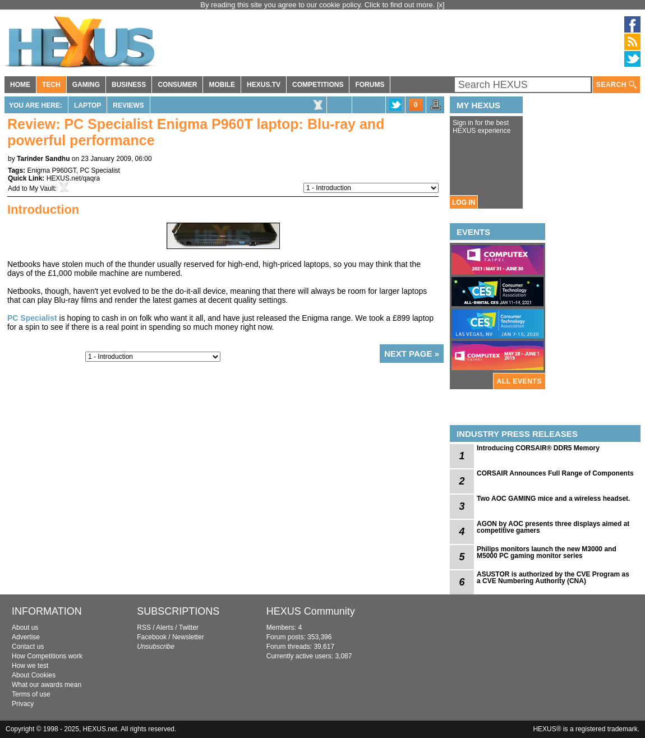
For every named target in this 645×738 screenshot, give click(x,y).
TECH (51, 85)
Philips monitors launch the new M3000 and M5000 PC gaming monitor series (546, 552)
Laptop (87, 105)
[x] (441, 5)
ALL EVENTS (519, 381)
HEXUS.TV (263, 85)
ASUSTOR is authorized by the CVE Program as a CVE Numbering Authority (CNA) (553, 577)
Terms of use (31, 694)
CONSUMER (177, 85)
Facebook (152, 637)
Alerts (164, 627)
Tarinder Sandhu (43, 159)
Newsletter (188, 637)
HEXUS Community (310, 611)
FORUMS (369, 85)
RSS (144, 627)
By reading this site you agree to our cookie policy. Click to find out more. (318, 5)
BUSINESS (129, 85)
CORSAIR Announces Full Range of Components (555, 473)
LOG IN (463, 202)
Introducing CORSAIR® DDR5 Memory (538, 448)
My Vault (42, 188)
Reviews (128, 105)
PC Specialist (100, 170)
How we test (30, 666)
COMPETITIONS (317, 85)
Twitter (189, 627)
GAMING (86, 85)
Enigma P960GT (51, 170)
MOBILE (222, 85)
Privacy (23, 704)
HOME (20, 85)
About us (25, 627)
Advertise (26, 637)
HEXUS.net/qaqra (73, 178)
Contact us (28, 647)
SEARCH (616, 85)
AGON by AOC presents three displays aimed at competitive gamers (553, 527)
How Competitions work (47, 656)
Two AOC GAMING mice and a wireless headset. (553, 498)
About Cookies (34, 675)
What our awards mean (46, 685)
